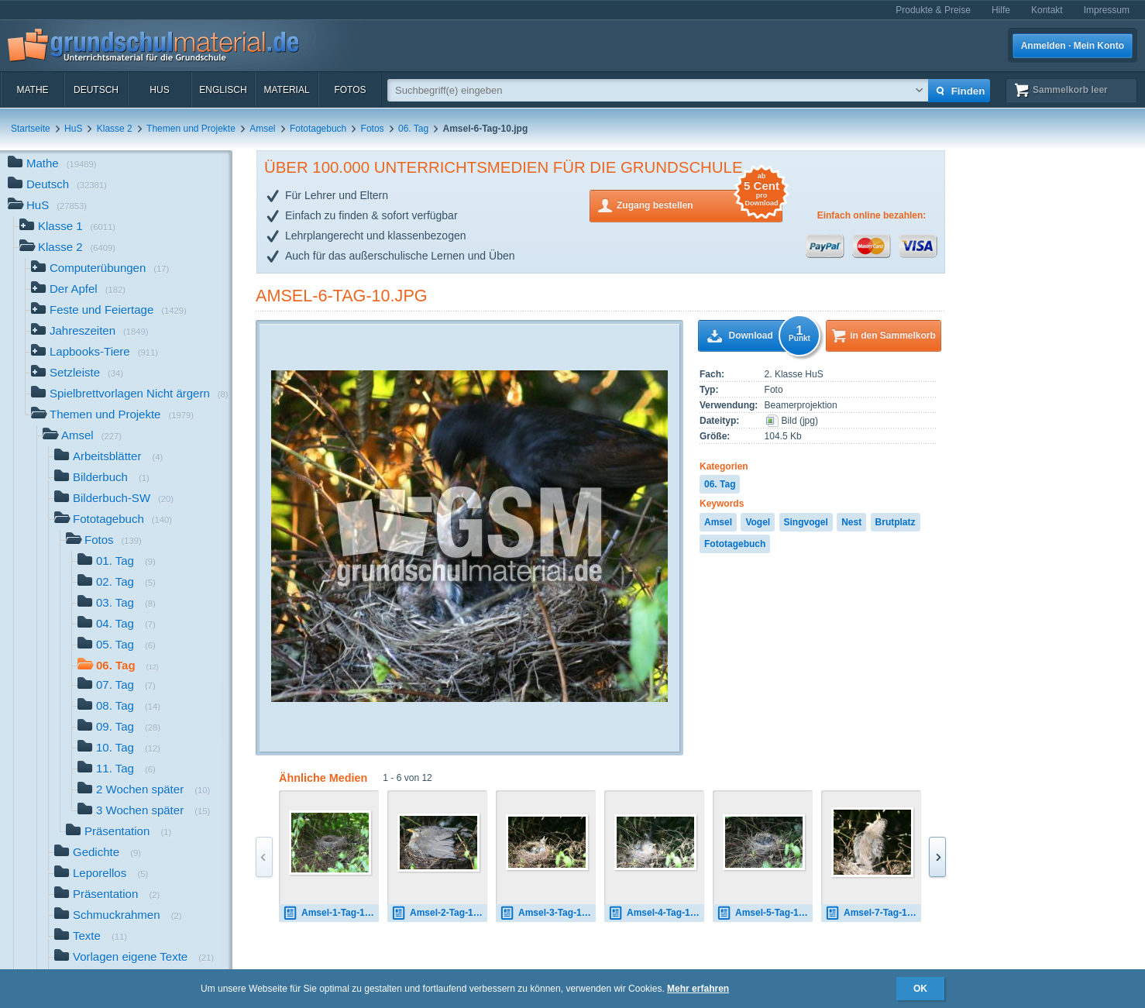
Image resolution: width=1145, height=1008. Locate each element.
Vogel (757, 522)
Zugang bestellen (699, 204)
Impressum (1107, 10)
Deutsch (96, 89)
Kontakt (1047, 10)
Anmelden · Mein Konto (1072, 45)
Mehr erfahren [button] (698, 988)
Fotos (350, 89)
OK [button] (920, 988)
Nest (851, 522)
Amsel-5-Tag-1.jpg (765, 913)
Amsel (262, 128)
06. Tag (413, 128)
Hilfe (1001, 10)
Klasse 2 (114, 128)
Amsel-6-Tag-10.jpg (342, 295)
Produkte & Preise (933, 10)
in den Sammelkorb (893, 335)
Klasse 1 (67, 227)
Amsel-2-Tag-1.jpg (439, 913)
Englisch (222, 89)
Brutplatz (895, 522)
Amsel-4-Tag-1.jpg (656, 913)
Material (286, 89)
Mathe (32, 89)
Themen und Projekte (191, 128)
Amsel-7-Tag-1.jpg (873, 913)
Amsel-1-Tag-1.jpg (331, 913)
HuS (159, 89)
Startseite (30, 128)
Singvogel (806, 522)
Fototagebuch (318, 128)
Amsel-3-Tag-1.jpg (548, 913)
